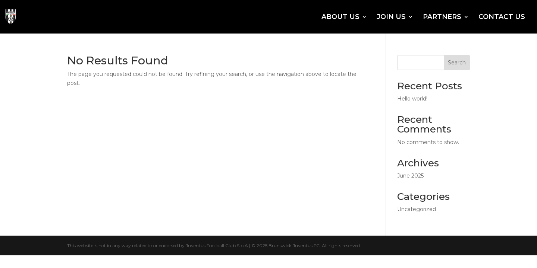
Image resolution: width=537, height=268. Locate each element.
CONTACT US (501, 17)
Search (457, 62)
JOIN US (391, 17)
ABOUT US (340, 17)
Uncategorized (416, 209)
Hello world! (412, 98)
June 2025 (410, 175)
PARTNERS (442, 17)
